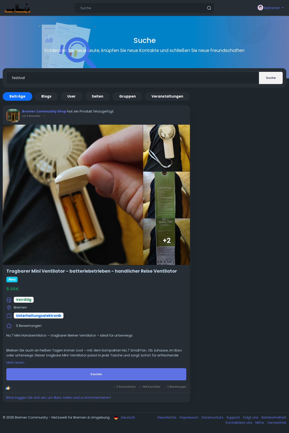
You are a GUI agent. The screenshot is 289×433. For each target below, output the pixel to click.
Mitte (260, 422)
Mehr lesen (15, 362)
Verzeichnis (276, 422)
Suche (271, 78)
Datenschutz (213, 417)
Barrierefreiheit (273, 417)
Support (233, 417)
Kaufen (96, 374)
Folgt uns (251, 417)
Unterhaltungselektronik (38, 315)
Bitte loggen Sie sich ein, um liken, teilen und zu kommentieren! (58, 397)
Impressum (189, 417)
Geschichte (167, 417)
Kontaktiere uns (239, 422)
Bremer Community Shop (44, 111)
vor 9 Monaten (31, 116)
